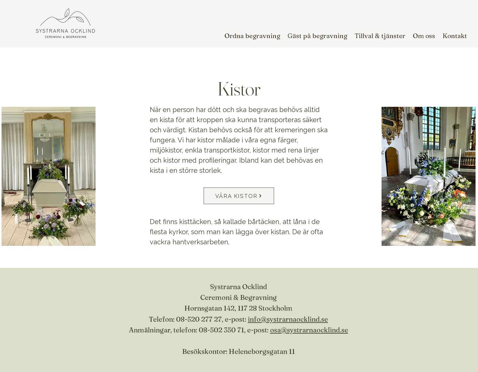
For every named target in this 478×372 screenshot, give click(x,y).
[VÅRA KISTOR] (239, 196)
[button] (252, 35)
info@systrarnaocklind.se (288, 319)
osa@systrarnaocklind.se (309, 330)
